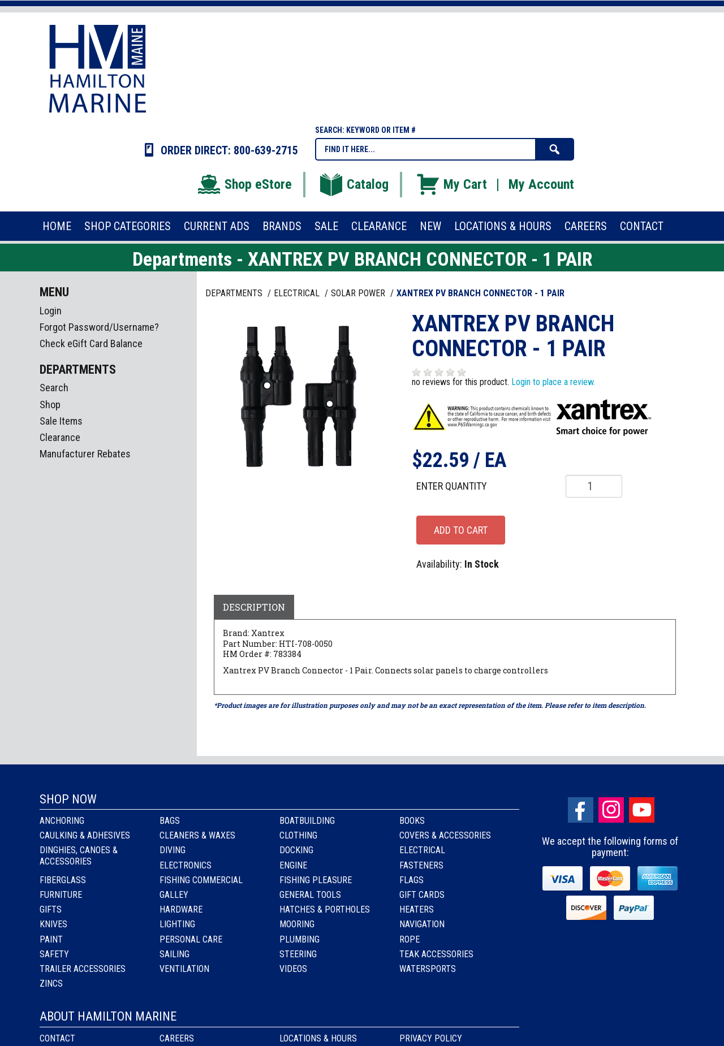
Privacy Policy (430, 1038)
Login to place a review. (553, 382)
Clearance (60, 437)
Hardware (181, 909)
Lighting (177, 924)
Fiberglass (63, 880)
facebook (580, 810)
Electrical (422, 850)
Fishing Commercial (201, 880)
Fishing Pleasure (315, 880)
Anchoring (62, 820)
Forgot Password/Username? (99, 327)
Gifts (51, 909)
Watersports (427, 968)
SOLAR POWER (359, 293)
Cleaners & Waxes (197, 835)
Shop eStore (244, 184)
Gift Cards (422, 894)
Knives (53, 924)
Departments (235, 293)
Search (54, 388)
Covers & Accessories (445, 835)
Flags (411, 880)
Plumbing (299, 939)
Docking (296, 850)
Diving (173, 850)
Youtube (641, 810)
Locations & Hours (318, 1038)
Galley (174, 894)
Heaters (416, 909)
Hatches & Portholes (324, 909)
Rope (409, 939)
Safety (54, 954)
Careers (177, 1038)
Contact (57, 1038)
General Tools (310, 894)
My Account (541, 184)
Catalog (353, 184)
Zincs (51, 983)
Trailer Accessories (83, 968)
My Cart (451, 184)
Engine (293, 865)
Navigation (422, 924)
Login (51, 311)
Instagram (611, 810)
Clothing (298, 835)
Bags (170, 820)
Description (254, 607)
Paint (51, 939)
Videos (293, 968)
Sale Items (61, 421)
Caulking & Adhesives (85, 835)
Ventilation (184, 968)
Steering (298, 954)
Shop (50, 404)
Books (412, 820)
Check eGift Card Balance (91, 343)
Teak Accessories (436, 954)
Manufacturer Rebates (85, 454)
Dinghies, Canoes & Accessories (79, 855)
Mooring (296, 924)
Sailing (174, 954)
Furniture (61, 894)
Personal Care (191, 939)
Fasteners (421, 865)
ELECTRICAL (298, 293)
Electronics (186, 865)
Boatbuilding (307, 820)
